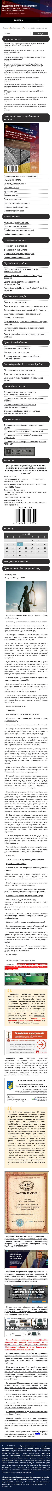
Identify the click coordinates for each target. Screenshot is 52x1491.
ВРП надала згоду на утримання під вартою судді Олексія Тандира (23, 92)
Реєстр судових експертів (16, 302)
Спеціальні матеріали (14, 318)
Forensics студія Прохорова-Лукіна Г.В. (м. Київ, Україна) (26, 289)
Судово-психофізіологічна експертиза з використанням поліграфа (22, 412)
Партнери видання (12, 199)
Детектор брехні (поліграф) (16, 222)
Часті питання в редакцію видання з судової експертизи (24, 329)
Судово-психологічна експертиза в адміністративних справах (20, 406)
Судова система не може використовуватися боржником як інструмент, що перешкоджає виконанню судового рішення (24, 85)
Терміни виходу (11, 195)
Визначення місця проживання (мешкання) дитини (23, 379)
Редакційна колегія (12, 180)
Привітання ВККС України (16, 864)
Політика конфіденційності (16, 207)
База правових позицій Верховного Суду (22, 314)
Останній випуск (11, 187)
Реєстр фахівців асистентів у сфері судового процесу (24, 335)
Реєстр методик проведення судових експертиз (26, 306)
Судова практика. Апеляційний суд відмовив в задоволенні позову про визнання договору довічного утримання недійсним (25, 71)
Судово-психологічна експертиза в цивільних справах (25, 399)
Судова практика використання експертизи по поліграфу (25, 442)
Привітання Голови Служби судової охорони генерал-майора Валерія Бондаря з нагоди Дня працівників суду (26, 915)
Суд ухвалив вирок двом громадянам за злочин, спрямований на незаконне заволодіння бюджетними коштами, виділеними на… (25, 106)
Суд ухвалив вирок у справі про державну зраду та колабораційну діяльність (21, 78)
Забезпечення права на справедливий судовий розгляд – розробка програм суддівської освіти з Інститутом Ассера (23, 65)
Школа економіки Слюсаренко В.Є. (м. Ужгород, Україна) (21, 283)
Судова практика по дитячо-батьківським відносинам (23, 436)
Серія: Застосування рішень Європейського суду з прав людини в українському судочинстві (26, 1405)
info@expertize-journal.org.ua (19, 497)
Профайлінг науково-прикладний (19, 230)
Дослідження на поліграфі (16, 250)
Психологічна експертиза (15, 226)
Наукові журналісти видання (17, 203)
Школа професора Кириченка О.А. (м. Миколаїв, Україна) (21, 270)
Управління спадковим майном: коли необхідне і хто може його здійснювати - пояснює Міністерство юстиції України (25, 98)
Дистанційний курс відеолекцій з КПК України (25, 310)
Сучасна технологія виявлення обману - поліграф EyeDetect (22, 357)
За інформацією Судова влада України (20, 960)
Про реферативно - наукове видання (21, 176)
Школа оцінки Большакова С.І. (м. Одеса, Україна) (23, 276)
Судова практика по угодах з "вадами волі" (23, 431)
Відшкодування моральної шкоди (19, 370)
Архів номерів (10, 191)
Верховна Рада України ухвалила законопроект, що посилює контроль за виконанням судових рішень (24, 44)
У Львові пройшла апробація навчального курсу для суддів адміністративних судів (24, 51)
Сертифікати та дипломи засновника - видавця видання (25, 323)
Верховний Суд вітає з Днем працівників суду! (24, 896)
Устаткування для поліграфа (17, 348)
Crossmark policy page (14, 211)
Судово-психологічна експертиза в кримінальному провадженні (20, 393)
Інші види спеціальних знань (17, 234)
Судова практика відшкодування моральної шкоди (24, 426)
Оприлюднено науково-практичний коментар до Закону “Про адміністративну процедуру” (24, 58)
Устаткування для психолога (17, 352)
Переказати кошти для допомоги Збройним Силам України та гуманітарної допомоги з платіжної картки (26, 966)
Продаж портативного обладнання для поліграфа (25, 1307)
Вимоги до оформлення (15, 184)
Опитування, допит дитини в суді (19, 374)
